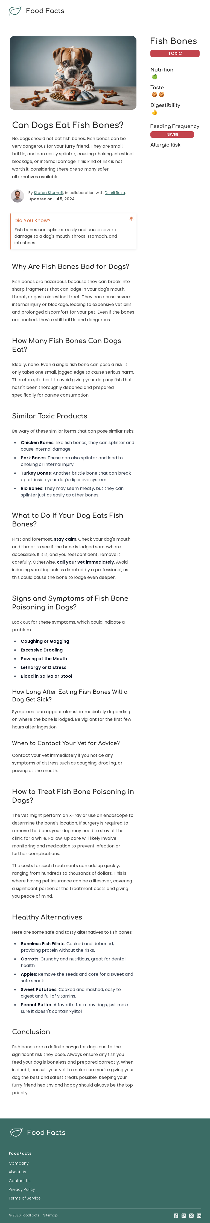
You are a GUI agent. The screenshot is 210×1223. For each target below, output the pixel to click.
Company (19, 1163)
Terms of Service (25, 1198)
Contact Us (20, 1180)
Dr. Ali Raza (115, 192)
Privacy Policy (22, 1189)
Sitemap (50, 1215)
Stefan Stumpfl (48, 192)
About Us (17, 1172)
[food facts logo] (104, 11)
